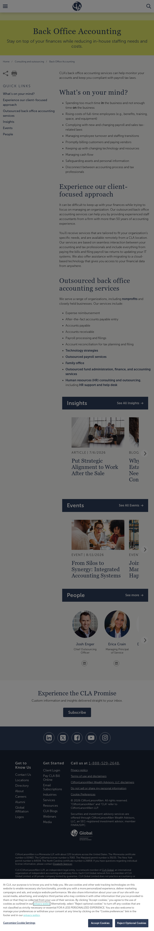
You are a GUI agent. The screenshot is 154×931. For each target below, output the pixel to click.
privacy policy (42, 903)
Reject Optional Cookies (131, 923)
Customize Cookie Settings (19, 922)
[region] (77, 905)
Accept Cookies (100, 923)
